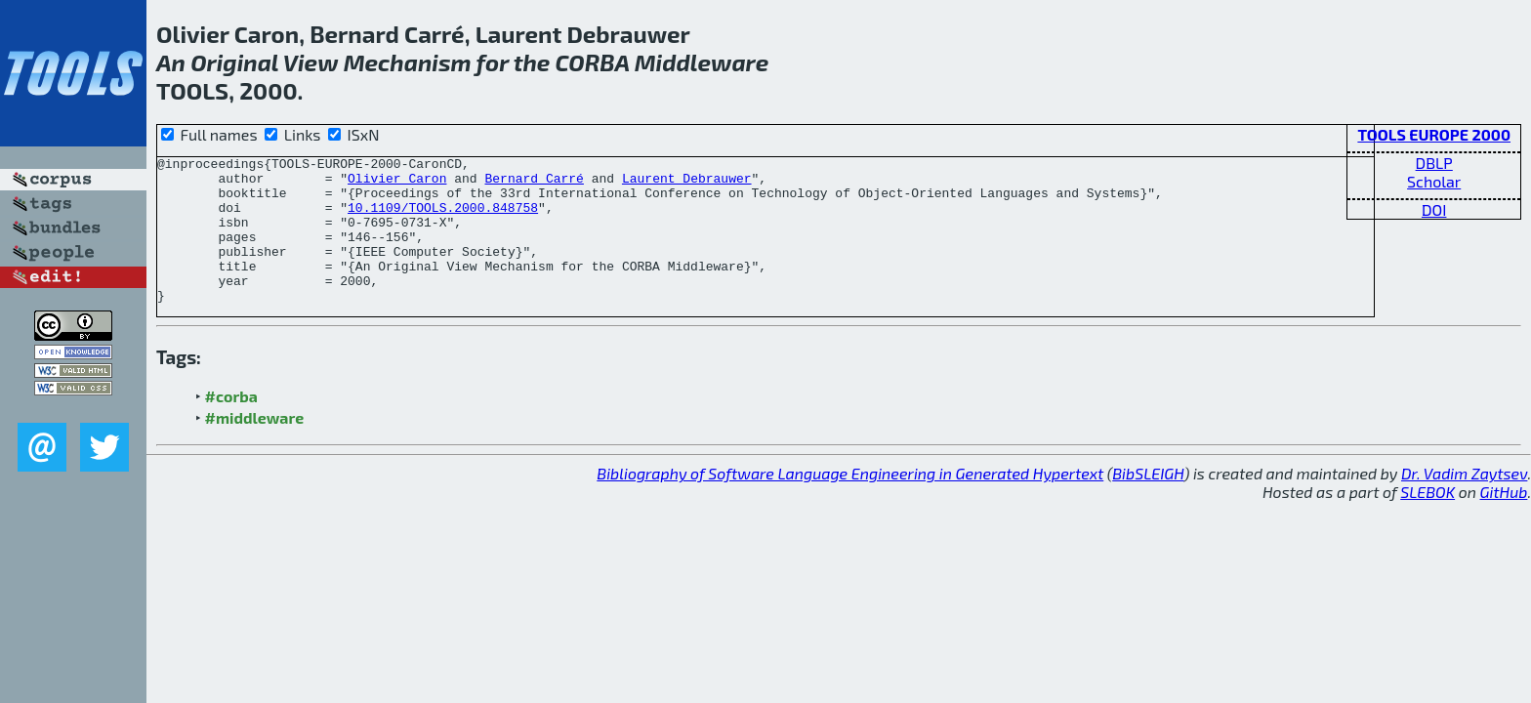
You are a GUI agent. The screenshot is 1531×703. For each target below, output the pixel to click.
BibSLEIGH (1147, 502)
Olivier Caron (397, 183)
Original (234, 62)
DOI (1434, 209)
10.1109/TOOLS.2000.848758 (443, 218)
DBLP (1434, 162)
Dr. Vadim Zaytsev (1464, 502)
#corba (231, 425)
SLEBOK (1427, 521)
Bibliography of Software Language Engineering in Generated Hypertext (850, 502)
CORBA (593, 62)
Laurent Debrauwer (687, 183)
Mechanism (408, 62)
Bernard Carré (533, 183)
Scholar (1434, 181)
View (311, 62)
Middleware (702, 62)
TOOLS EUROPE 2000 (1433, 134)
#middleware (255, 446)
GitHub (1504, 521)
